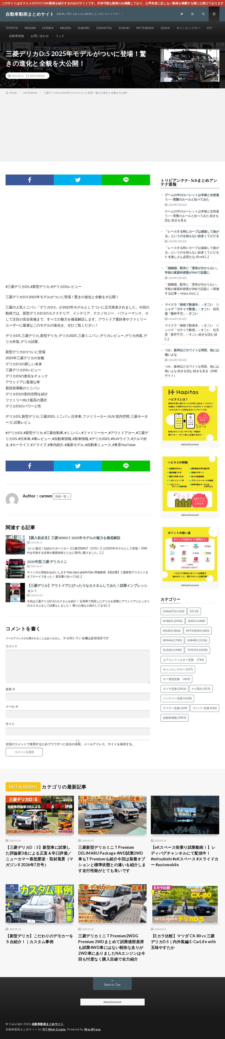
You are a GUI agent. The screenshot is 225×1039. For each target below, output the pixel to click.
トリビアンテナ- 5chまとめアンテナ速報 (189, 182)
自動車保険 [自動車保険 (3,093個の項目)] (174, 717)
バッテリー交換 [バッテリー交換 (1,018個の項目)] (177, 698)
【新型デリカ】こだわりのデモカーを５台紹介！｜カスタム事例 (39, 938)
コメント (12, 646)
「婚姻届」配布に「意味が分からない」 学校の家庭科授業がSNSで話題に (192, 270)
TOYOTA (12, 28)
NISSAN (30, 28)
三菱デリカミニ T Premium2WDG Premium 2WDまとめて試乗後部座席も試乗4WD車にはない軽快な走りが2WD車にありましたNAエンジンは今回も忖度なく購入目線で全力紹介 (111, 947)
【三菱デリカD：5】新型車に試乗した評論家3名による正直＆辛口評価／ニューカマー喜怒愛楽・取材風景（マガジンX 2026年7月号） (39, 856)
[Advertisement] (112, 127)
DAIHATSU (104, 28)
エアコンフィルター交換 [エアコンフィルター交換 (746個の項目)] (183, 659)
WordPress (92, 1029)
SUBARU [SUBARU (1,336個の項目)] (197, 640)
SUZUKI (124, 28)
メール (12, 706)
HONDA (48, 28)
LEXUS (165, 28)
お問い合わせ (40, 36)
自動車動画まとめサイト (48, 1024)
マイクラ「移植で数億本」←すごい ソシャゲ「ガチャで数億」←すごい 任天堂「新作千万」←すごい (192, 309)
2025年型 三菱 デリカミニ (47, 561)
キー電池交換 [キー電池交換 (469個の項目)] (176, 679)
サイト (10, 723)
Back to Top (112, 984)
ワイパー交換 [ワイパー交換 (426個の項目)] (205, 708)
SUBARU (84, 28)
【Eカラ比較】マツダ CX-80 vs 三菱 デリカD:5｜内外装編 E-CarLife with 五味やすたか (183, 941)
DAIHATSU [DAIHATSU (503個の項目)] (173, 611)
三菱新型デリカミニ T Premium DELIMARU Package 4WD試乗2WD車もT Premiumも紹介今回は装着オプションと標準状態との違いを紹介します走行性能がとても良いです (112, 859)
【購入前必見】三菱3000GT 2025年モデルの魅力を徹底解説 (73, 538)
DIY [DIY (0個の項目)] (194, 611)
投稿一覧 (60, 496)
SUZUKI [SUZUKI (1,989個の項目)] (172, 650)
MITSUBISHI (145, 28)
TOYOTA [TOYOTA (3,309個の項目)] (197, 650)
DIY (209, 28)
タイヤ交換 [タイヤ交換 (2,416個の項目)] (174, 688)
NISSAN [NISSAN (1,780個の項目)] (172, 640)
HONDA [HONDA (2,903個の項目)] (172, 621)
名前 (10, 689)
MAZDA (65, 28)
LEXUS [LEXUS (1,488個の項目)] (196, 621)
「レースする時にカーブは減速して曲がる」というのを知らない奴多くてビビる (192, 234)
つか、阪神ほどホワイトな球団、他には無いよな (192, 352)
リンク (59, 36)
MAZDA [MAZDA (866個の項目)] (172, 630)
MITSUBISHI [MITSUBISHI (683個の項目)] (197, 630)
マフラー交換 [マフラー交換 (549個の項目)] (175, 708)
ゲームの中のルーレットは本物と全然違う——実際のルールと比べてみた (192, 197)
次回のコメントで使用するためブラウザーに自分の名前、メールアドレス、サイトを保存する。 (70, 744)
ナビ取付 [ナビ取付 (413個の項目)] (200, 688)
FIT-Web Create (54, 1029)
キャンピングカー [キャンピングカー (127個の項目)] (178, 669)
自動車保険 (16, 36)
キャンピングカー (188, 28)
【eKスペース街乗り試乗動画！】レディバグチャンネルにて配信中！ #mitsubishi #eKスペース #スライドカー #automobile (185, 856)
